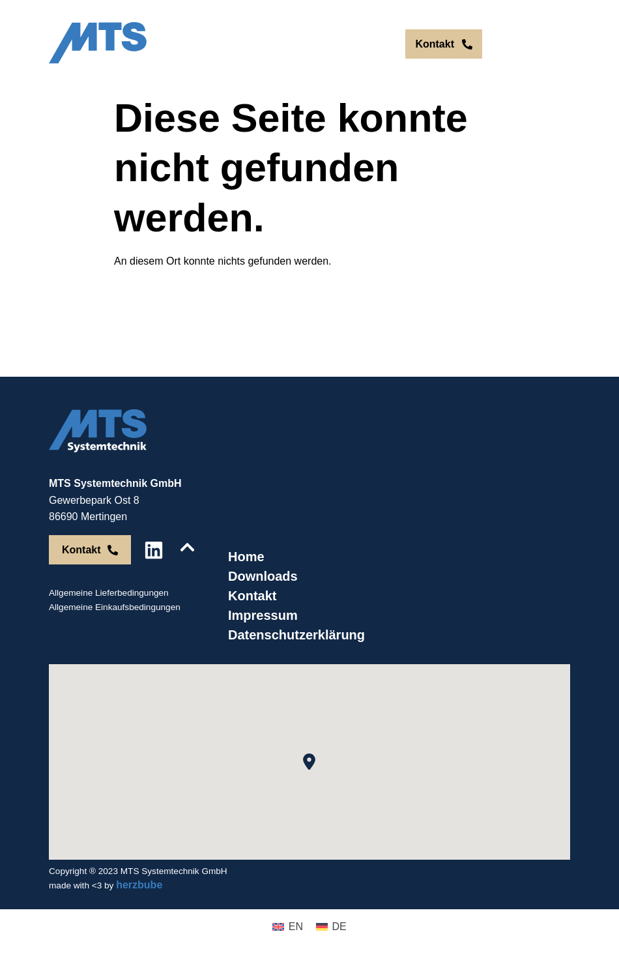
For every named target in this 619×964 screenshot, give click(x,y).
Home (246, 556)
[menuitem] (346, 44)
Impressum (263, 615)
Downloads (263, 576)
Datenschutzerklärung (296, 634)
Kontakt (252, 595)
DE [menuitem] (373, 44)
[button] (309, 761)
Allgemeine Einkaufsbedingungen (114, 607)
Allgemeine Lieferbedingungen (109, 593)
